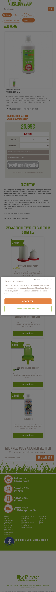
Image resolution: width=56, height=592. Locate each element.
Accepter (28, 301)
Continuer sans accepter (43, 279)
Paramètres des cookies (28, 309)
